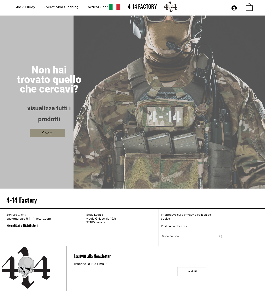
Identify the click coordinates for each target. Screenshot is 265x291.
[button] (249, 7)
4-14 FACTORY (142, 6)
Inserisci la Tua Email (89, 263)
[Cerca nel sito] (185, 236)
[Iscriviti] (191, 271)
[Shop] (47, 133)
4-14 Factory (21, 199)
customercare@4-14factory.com (28, 218)
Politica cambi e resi (174, 226)
